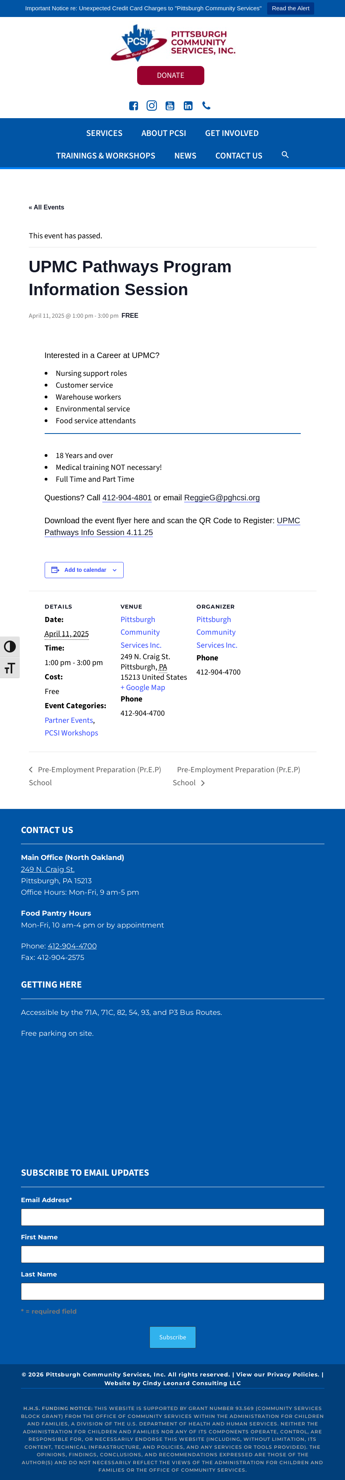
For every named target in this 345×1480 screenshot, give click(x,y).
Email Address (46, 1200)
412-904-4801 (127, 497)
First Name (39, 1237)
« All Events (46, 207)
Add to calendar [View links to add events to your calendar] (85, 570)
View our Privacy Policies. (278, 1374)
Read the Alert (290, 8)
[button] (285, 155)
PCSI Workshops (71, 733)
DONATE (171, 75)
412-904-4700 (72, 946)
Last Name (39, 1274)
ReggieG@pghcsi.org (222, 497)
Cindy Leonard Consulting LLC (192, 1383)
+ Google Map (143, 687)
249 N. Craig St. (48, 869)
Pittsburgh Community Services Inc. (172, 42)
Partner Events (69, 720)
